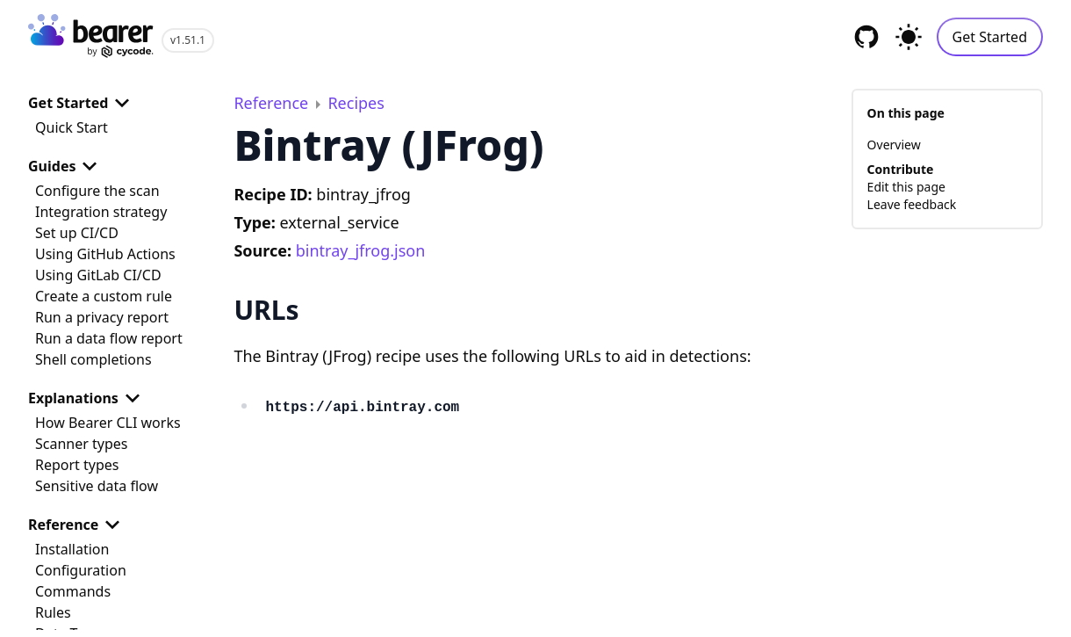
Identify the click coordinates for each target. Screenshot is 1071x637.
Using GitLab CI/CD (98, 275)
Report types (77, 464)
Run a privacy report (102, 317)
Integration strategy (101, 211)
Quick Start (71, 127)
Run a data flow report (109, 338)
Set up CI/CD (77, 232)
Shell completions (93, 359)
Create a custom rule (103, 296)
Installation (72, 549)
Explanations (87, 398)
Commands (73, 591)
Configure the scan (97, 190)
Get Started (989, 37)
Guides (66, 166)
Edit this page (906, 186)
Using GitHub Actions (105, 254)
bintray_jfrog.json (361, 250)
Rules (53, 612)
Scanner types (81, 443)
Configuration (80, 570)
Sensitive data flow (96, 486)
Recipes (355, 102)
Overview (894, 144)
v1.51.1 (187, 40)
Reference (77, 524)
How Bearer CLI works (108, 422)
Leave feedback (912, 204)
